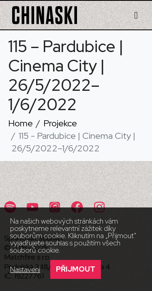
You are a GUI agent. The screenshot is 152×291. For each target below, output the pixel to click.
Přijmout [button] (75, 269)
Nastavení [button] (25, 269)
